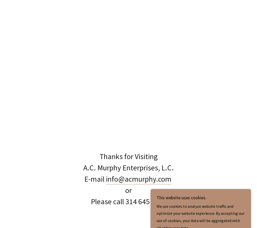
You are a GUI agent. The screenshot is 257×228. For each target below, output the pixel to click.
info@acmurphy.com (138, 179)
